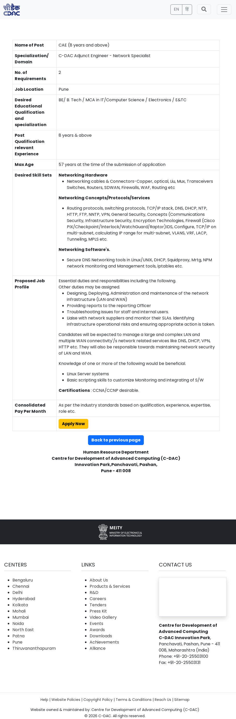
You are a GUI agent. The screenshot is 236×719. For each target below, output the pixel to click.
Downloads (101, 636)
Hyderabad (23, 599)
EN (176, 9)
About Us (99, 580)
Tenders (98, 605)
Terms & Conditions (134, 699)
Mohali (19, 611)
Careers (98, 599)
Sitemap (182, 699)
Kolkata (20, 605)
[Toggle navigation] (224, 9)
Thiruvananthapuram (34, 648)
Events (96, 623)
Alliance (98, 648)
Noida (18, 623)
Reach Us (163, 699)
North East (23, 630)
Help (44, 699)
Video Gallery (103, 617)
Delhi (17, 592)
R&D (94, 592)
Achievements (104, 642)
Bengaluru (22, 580)
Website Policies (65, 699)
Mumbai (20, 617)
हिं (187, 9)
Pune (17, 642)
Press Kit (98, 611)
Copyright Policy (98, 699)
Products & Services (110, 586)
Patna (18, 636)
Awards (97, 630)
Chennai (20, 586)
